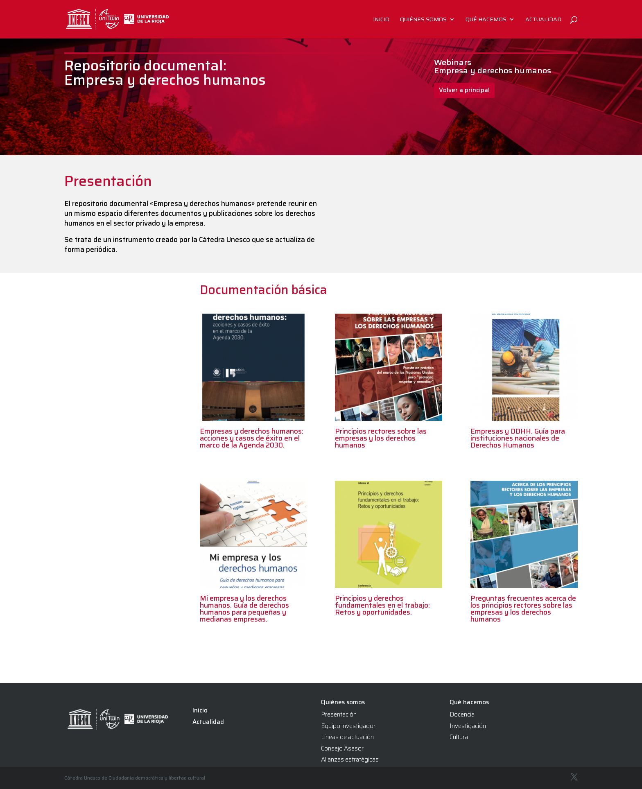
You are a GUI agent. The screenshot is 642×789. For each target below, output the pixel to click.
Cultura (459, 737)
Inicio (381, 20)
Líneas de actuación (347, 737)
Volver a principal (464, 90)
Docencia (462, 714)
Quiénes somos (423, 20)
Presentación (339, 714)
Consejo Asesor (342, 748)
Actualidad (543, 20)
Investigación (468, 726)
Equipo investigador (348, 726)
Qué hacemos (486, 20)
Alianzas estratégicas (350, 759)
